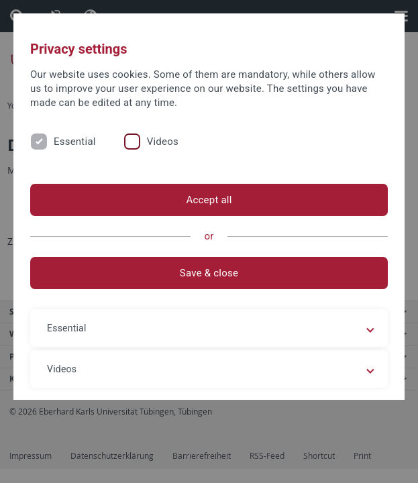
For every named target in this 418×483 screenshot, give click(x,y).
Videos (162, 142)
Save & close (209, 273)
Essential (75, 142)
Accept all (208, 200)
